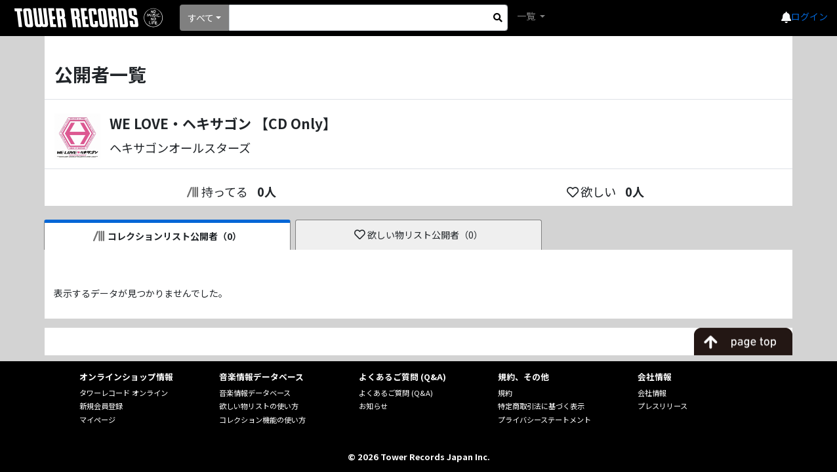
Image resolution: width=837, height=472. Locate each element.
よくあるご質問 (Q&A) (396, 392)
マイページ (97, 419)
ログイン (809, 16)
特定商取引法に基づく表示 (541, 406)
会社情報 (652, 392)
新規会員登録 (101, 406)
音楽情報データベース (255, 392)
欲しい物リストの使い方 (258, 406)
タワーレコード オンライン (123, 392)
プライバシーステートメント (544, 419)
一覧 (527, 15)
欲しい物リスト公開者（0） (418, 234)
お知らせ (373, 406)
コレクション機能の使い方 (262, 419)
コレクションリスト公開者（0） (167, 236)
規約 (505, 392)
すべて (201, 17)
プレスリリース (662, 406)
